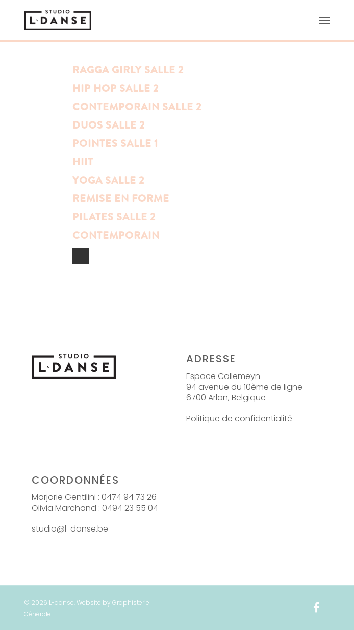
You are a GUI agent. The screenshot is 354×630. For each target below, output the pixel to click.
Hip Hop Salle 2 (115, 88)
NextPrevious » (80, 256)
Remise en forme (120, 198)
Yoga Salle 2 (108, 180)
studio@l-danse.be (70, 529)
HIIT (82, 162)
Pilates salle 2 (114, 217)
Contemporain (116, 235)
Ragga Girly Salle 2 (128, 70)
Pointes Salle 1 (115, 143)
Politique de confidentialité (239, 418)
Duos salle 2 (108, 125)
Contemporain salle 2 (136, 106)
